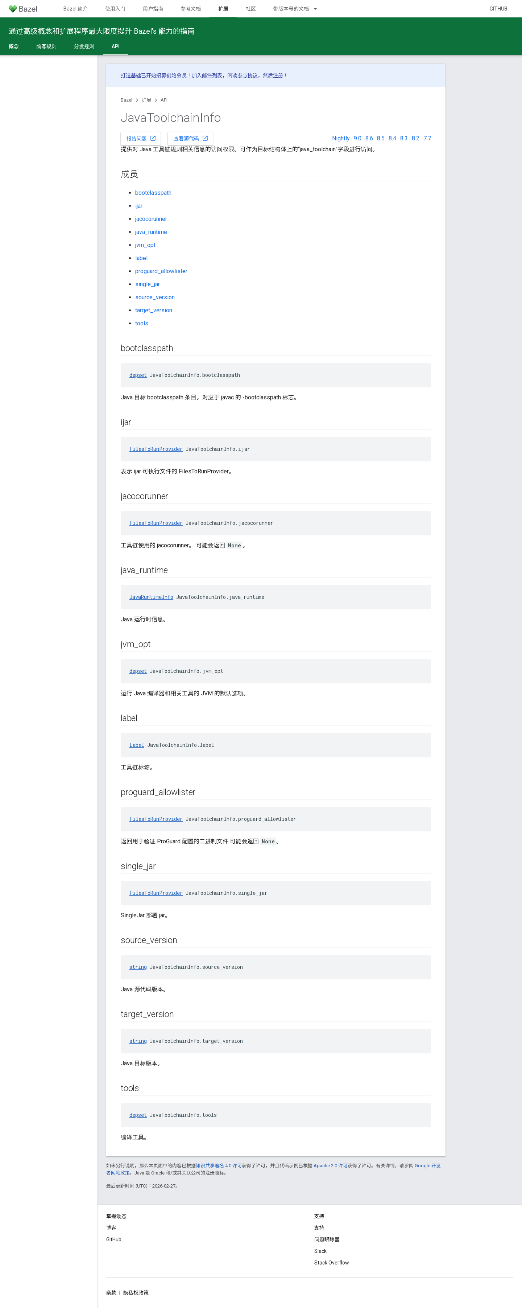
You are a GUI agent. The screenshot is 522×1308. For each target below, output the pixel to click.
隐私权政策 (136, 1293)
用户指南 (153, 9)
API (164, 100)
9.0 (357, 138)
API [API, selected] (116, 46)
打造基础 (131, 75)
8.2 (415, 138)
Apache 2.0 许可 (331, 1165)
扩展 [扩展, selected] (223, 9)
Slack (320, 1251)
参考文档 (191, 9)
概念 (14, 46)
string (138, 966)
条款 (111, 1293)
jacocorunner (151, 218)
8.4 (392, 138)
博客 (111, 1228)
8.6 (369, 138)
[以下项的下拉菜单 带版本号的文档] (318, 8)
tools (141, 323)
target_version (153, 310)
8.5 (381, 138)
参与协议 (247, 75)
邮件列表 (212, 75)
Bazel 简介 (75, 9)
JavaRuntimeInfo (151, 596)
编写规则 (46, 46)
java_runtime (151, 232)
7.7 (427, 138)
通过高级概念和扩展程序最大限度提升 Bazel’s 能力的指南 (102, 31)
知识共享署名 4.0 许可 (219, 1165)
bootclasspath (153, 192)
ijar (138, 205)
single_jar (147, 284)
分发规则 (84, 46)
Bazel (126, 100)
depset (138, 374)
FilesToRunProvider (156, 448)
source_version (155, 297)
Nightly (341, 138)
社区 (251, 9)
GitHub (498, 9)
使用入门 (115, 9)
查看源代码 (191, 138)
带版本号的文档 (291, 9)
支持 (319, 1228)
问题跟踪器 (327, 1239)
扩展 (146, 100)
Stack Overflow (331, 1263)
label (141, 258)
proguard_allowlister (161, 271)
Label (136, 744)
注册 (278, 75)
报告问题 (141, 138)
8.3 (404, 138)
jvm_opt (145, 245)
